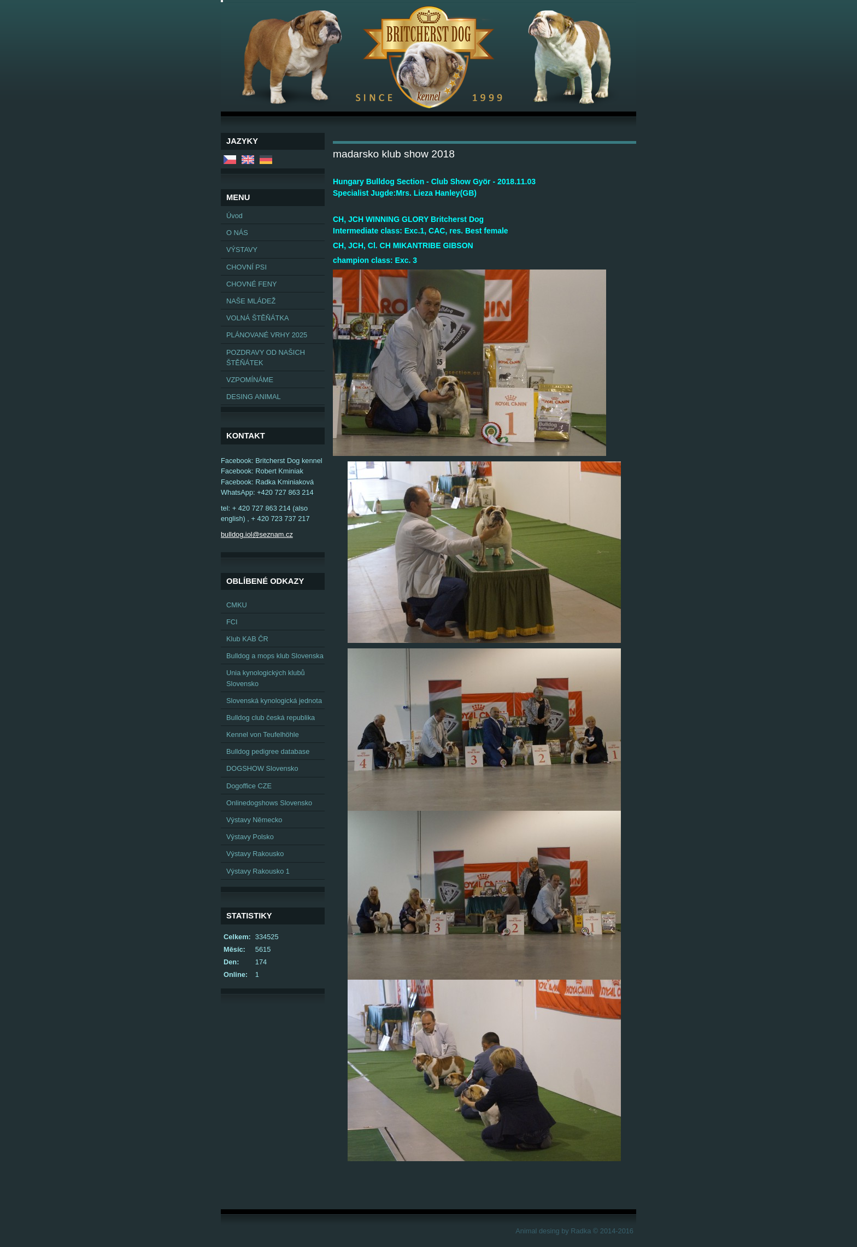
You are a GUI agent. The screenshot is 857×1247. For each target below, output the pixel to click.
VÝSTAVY (241, 249)
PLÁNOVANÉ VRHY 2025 (266, 335)
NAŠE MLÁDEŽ (250, 301)
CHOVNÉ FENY (251, 284)
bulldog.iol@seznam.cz (257, 534)
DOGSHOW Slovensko (262, 768)
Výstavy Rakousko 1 (258, 871)
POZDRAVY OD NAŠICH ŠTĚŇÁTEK (265, 357)
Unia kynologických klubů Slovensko (265, 678)
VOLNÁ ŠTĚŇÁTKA (257, 318)
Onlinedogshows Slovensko (269, 803)
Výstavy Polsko (250, 837)
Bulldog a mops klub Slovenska (275, 656)
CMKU (236, 605)
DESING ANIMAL (253, 397)
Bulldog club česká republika (270, 717)
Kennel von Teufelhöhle (262, 734)
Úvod (234, 216)
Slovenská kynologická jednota (274, 700)
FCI (232, 622)
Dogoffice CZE (249, 786)
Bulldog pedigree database (267, 751)
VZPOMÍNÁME (249, 380)
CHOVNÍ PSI (246, 267)
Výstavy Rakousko (255, 854)
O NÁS (237, 233)
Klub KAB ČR (247, 639)
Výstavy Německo (254, 820)
